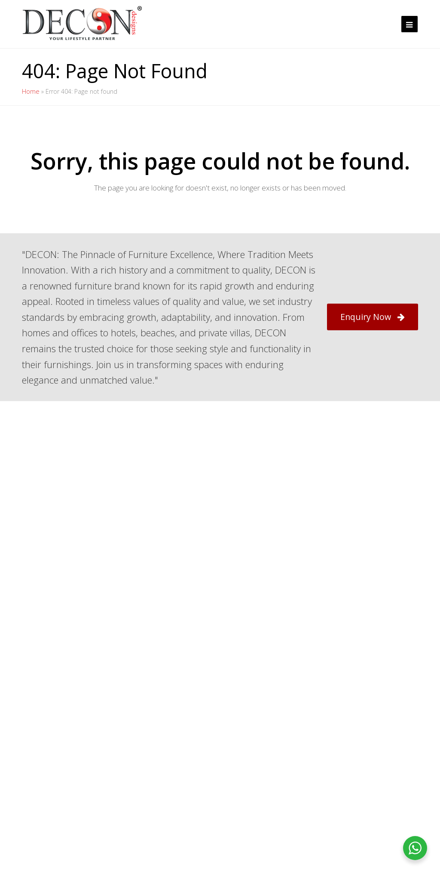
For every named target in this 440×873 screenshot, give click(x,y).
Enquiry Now (372, 317)
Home (31, 91)
